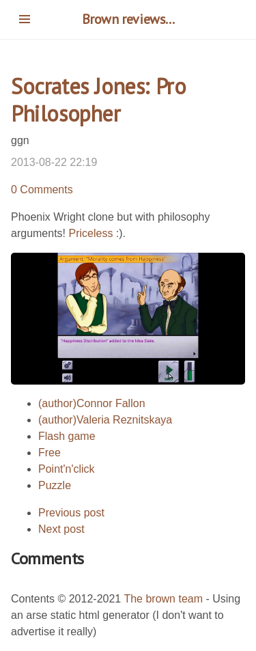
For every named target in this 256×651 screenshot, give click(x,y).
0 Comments (42, 189)
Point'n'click (66, 469)
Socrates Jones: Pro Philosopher (98, 100)
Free (49, 452)
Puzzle (54, 485)
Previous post (71, 512)
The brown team (163, 599)
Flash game (67, 436)
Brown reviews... (128, 19)
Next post (61, 529)
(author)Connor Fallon (91, 403)
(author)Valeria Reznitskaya (105, 420)
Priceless (90, 233)
